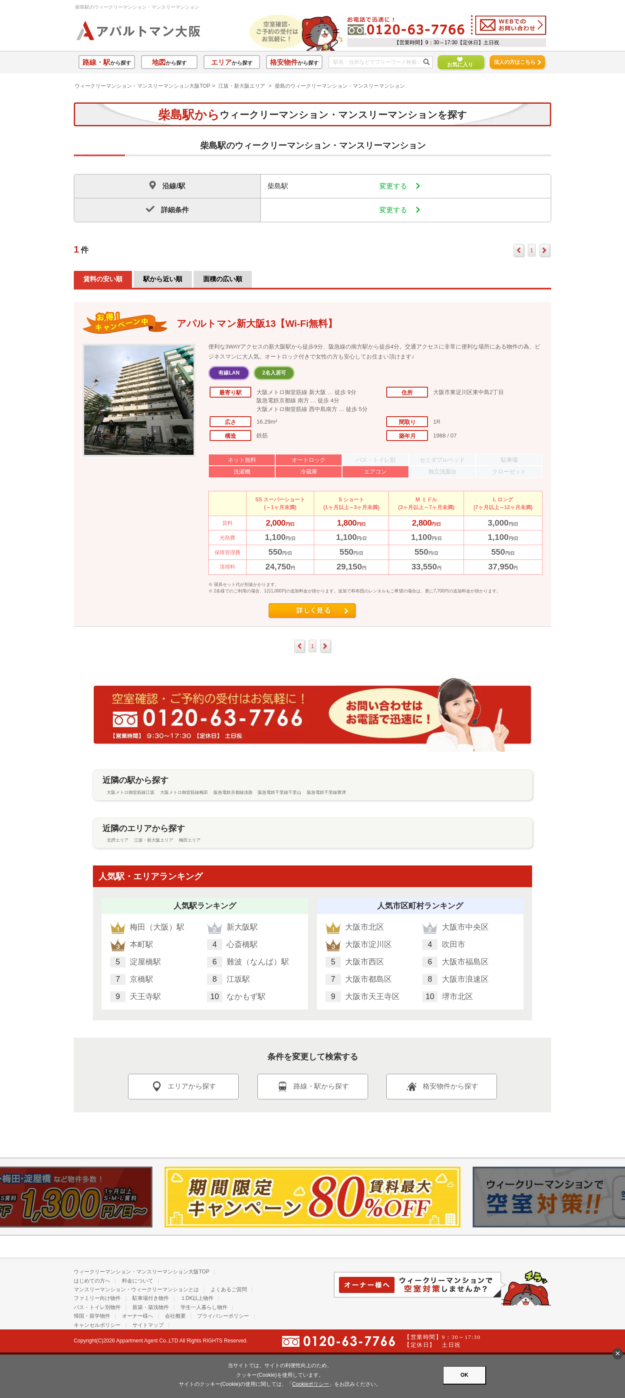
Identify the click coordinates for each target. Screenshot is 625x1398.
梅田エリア (190, 840)
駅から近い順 (162, 279)
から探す (106, 62)
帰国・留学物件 (92, 1316)
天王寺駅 (145, 996)
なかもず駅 (246, 996)
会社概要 (175, 1316)
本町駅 (141, 944)
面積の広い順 (222, 279)
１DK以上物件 (197, 1298)
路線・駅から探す (312, 1086)
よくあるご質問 (229, 1289)
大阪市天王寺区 (372, 996)
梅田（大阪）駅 (157, 927)
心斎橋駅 (242, 944)
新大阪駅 (242, 927)
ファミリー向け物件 (97, 1298)
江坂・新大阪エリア (241, 86)
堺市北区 (457, 996)
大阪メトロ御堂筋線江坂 (131, 792)
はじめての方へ (92, 1281)
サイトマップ (148, 1325)
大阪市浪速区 (465, 979)
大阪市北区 (364, 927)
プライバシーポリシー (223, 1316)
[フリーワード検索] (377, 62)
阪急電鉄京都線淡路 (233, 792)
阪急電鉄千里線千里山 (279, 792)
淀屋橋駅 (145, 961)
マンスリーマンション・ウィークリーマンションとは (136, 1289)
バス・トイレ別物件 (97, 1307)
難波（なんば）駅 (258, 961)
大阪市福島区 (465, 961)
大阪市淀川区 (368, 944)
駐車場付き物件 (150, 1298)
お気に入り (456, 62)
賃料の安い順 (102, 279)
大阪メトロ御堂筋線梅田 (184, 792)
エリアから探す (183, 1086)
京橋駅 (141, 979)
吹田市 (453, 944)
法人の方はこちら (517, 62)
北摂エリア (117, 840)
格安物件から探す (441, 1086)
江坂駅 (238, 979)
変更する (399, 186)
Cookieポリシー (310, 1384)
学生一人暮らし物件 (204, 1307)
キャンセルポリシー (97, 1325)
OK (464, 1375)
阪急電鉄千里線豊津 (326, 792)
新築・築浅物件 (150, 1307)
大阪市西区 (364, 961)
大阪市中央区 (465, 927)
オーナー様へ (137, 1316)
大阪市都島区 (368, 979)
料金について (137, 1281)
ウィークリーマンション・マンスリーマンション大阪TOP (142, 86)
